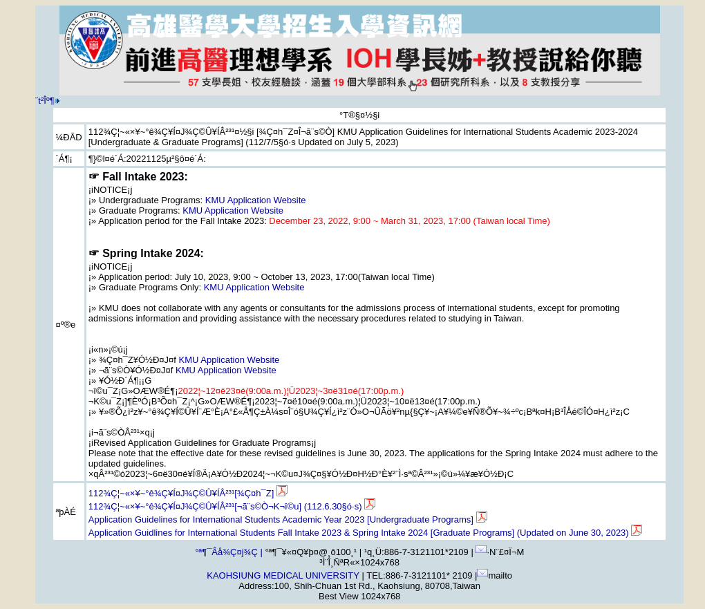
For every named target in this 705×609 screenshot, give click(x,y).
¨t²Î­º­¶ (45, 100)
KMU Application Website (255, 200)
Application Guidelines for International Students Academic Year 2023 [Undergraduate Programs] (287, 519)
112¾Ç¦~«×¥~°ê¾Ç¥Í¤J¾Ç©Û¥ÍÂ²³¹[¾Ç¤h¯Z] (188, 493)
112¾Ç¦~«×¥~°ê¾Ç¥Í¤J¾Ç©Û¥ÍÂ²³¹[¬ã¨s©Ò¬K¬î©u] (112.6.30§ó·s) (231, 506)
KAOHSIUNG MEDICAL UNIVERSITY (283, 575)
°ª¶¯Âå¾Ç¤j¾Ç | (229, 552)
